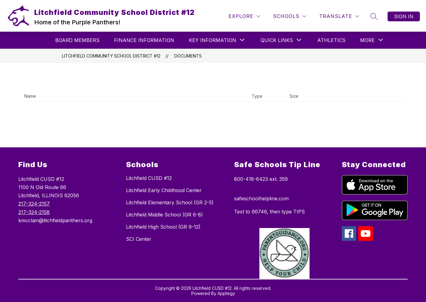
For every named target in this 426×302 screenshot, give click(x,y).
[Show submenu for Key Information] (212, 40)
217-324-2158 (34, 212)
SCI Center (138, 239)
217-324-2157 (34, 204)
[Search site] (374, 16)
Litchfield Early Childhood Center (164, 190)
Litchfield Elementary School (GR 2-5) (170, 202)
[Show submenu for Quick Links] (277, 40)
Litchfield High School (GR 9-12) (163, 227)
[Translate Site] (339, 16)
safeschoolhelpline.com (261, 198)
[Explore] (244, 16)
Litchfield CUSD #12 (149, 178)
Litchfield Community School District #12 (111, 55)
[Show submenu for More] (367, 40)
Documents (188, 55)
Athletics (331, 40)
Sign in (403, 16)
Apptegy (226, 293)
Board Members (77, 40)
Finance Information (144, 40)
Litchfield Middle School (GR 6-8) (164, 215)
